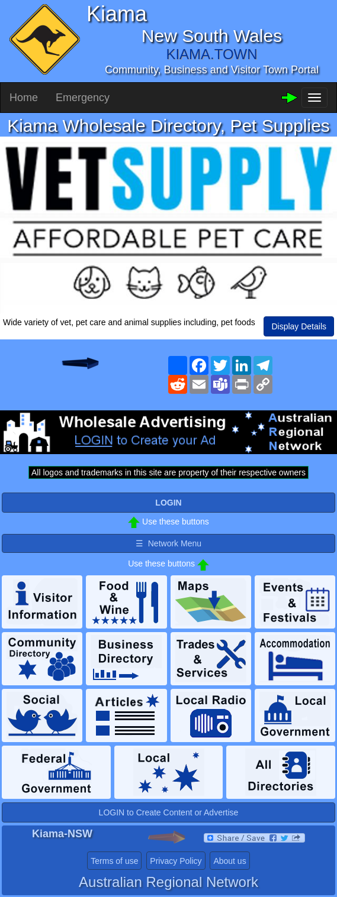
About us (229, 861)
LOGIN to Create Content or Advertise (169, 812)
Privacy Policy (175, 861)
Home (23, 97)
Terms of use (114, 861)
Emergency (83, 97)
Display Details (298, 326)
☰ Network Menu (168, 543)
